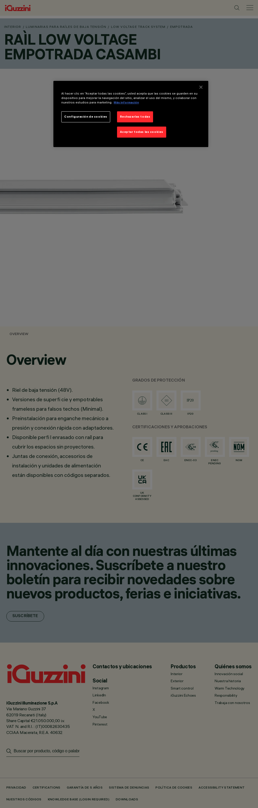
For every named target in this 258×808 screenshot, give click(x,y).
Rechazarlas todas (135, 116)
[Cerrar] (201, 87)
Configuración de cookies (85, 116)
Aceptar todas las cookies (141, 132)
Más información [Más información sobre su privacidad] (126, 102)
